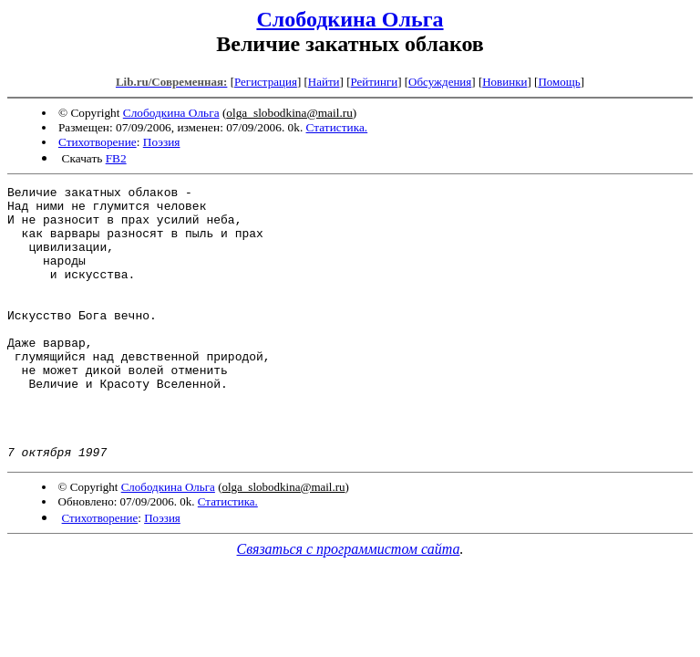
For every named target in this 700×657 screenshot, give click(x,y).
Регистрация (265, 82)
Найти (324, 82)
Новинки (504, 82)
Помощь (559, 82)
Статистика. (337, 127)
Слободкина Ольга (349, 19)
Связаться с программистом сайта (348, 603)
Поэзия (161, 142)
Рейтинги (374, 82)
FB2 (116, 158)
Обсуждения (439, 82)
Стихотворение (97, 142)
